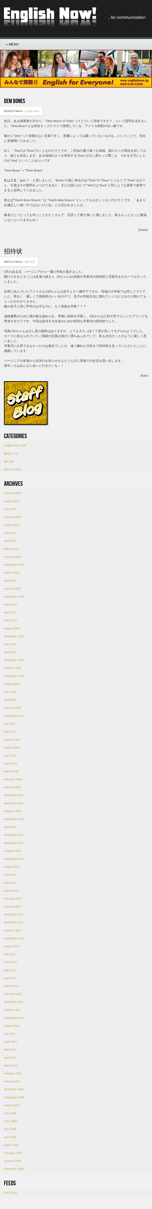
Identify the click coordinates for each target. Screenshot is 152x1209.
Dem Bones (14, 101)
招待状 (13, 251)
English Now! (32, 111)
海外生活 (30, 262)
